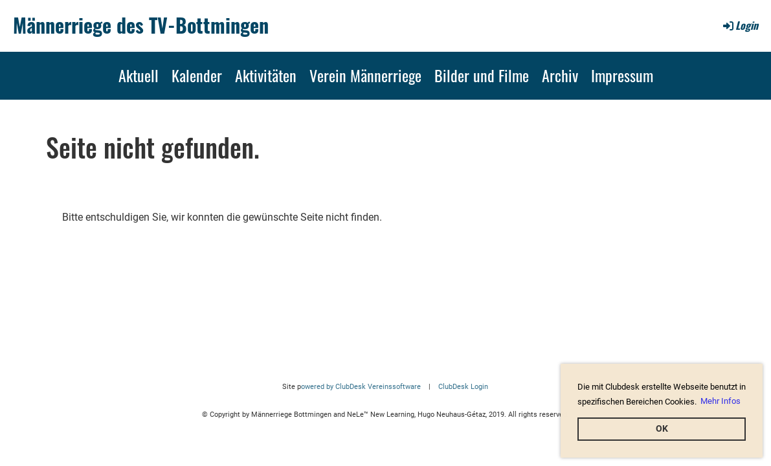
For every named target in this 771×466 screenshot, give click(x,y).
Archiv (560, 75)
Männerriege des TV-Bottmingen (141, 25)
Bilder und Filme (481, 75)
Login (739, 25)
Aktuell (138, 75)
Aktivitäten (265, 75)
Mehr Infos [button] (720, 401)
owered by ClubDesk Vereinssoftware (361, 387)
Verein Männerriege (365, 75)
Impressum (622, 75)
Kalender (197, 75)
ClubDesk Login (463, 387)
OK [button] (662, 428)
